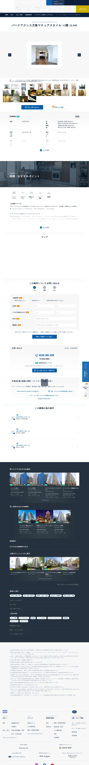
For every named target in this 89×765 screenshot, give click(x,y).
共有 (85, 396)
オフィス (24, 2)
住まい (17, 2)
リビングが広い (41, 600)
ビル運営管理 (31, 709)
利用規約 (54, 758)
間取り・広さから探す (16, 612)
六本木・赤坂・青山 (16, 577)
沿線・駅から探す (15, 590)
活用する (38, 7)
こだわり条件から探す (16, 616)
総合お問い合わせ (27, 758)
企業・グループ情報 (45, 2)
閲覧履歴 (70, 3)
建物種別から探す (15, 607)
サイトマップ (63, 758)
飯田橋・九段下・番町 (42, 577)
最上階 (33, 600)
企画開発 (56, 720)
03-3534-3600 (44, 359)
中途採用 (74, 718)
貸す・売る (6, 713)
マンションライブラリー (65, 9)
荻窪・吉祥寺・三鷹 (69, 577)
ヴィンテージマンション (55, 600)
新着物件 (13, 523)
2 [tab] (42, 480)
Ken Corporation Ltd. (7, 6)
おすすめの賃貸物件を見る (19, 528)
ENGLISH (56, 1)
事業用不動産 (33, 2)
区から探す (13, 586)
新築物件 (66, 600)
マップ (49, 363)
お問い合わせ (82, 9)
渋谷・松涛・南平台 (29, 577)
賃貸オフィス (31, 705)
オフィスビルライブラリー (35, 716)
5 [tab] (46, 480)
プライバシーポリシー (21, 332)
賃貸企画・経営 (58, 709)
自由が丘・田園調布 (56, 577)
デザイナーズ (14, 603)
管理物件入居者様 (58, 4)
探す (17, 7)
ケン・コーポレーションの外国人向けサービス (44, 395)
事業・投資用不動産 (33, 712)
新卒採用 (74, 714)
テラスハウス (24, 603)
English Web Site (44, 398)
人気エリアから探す (16, 582)
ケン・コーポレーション (79, 711)
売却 (55, 716)
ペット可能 (13, 600)
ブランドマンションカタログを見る (67, 566)
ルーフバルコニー (23, 600)
